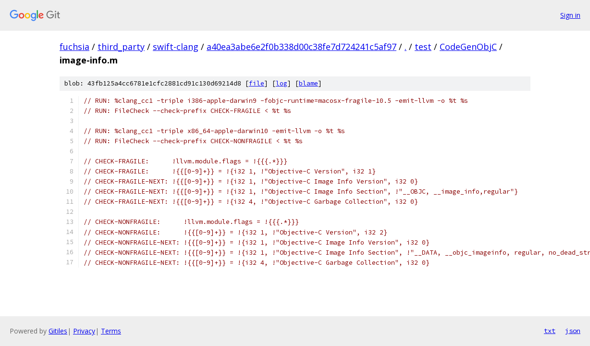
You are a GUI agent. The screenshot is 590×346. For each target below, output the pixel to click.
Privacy (84, 330)
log (281, 83)
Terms (111, 330)
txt (549, 330)
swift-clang (175, 46)
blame (308, 83)
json (572, 330)
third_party (121, 46)
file (256, 83)
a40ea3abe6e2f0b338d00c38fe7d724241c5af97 (301, 46)
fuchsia (74, 46)
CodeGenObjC (468, 46)
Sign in (570, 15)
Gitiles (58, 330)
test (423, 46)
